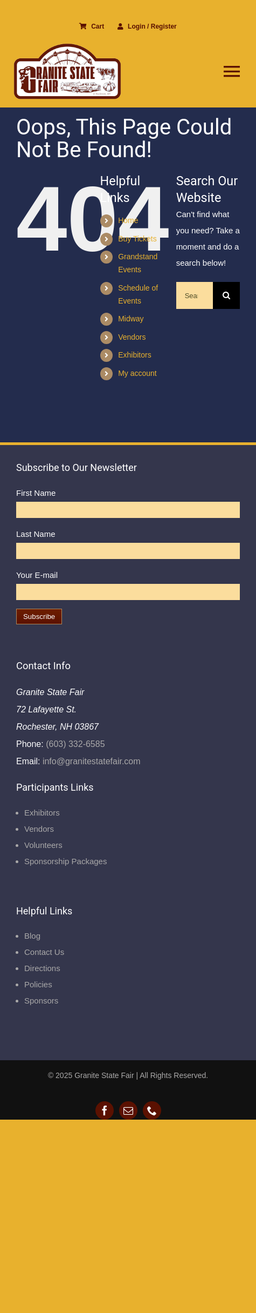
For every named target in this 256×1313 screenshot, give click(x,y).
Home (128, 220)
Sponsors (41, 1000)
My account (137, 373)
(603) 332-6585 (74, 744)
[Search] (226, 295)
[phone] (152, 1110)
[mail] (128, 1110)
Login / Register (147, 26)
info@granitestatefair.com (90, 761)
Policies (38, 984)
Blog (32, 935)
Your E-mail (37, 575)
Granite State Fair (104, 1075)
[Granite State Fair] (67, 47)
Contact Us (44, 952)
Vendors (132, 337)
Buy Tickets (137, 238)
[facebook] (104, 1110)
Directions (42, 968)
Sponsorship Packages (65, 861)
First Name (36, 492)
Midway (130, 318)
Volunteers (43, 845)
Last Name (36, 533)
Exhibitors (134, 355)
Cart (91, 26)
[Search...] (194, 295)
